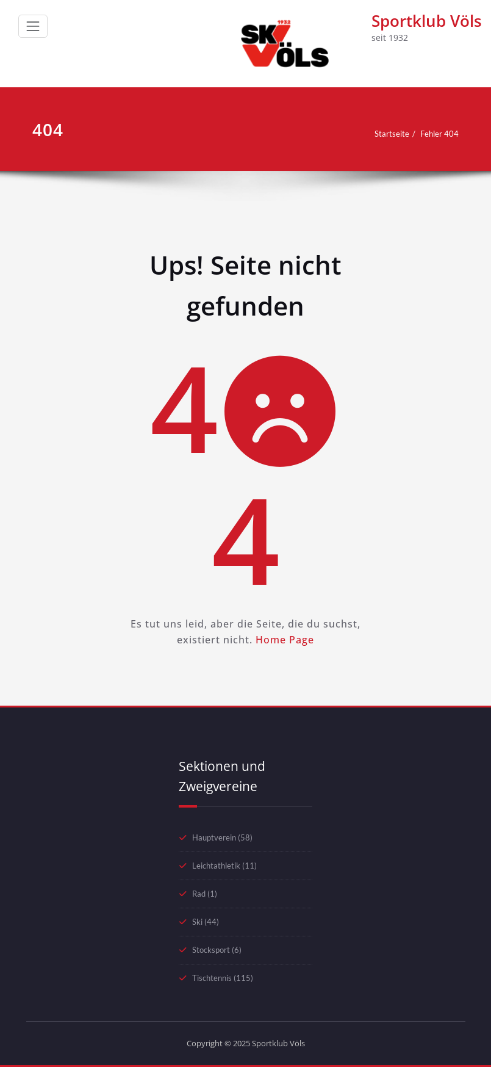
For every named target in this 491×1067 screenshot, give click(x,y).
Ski (197, 922)
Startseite (392, 134)
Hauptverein (214, 837)
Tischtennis (212, 978)
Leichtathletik (216, 865)
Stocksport (211, 950)
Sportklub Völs (426, 21)
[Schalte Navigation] (33, 26)
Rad (199, 894)
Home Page (285, 639)
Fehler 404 (439, 134)
